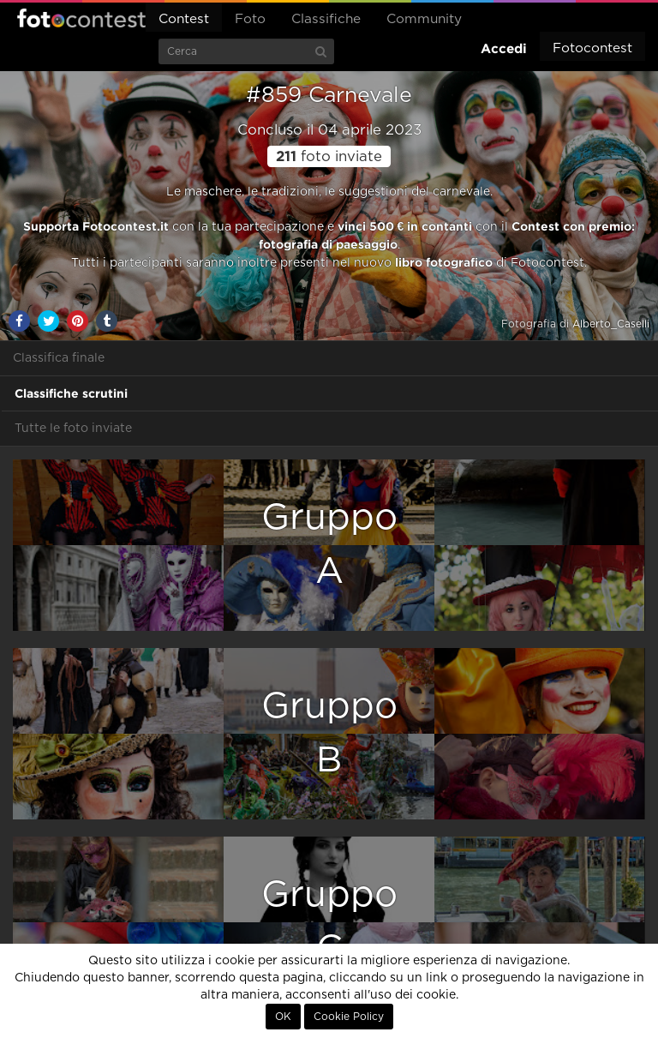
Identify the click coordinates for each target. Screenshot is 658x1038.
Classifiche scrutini (71, 393)
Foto (250, 19)
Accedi (504, 48)
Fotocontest (81, 18)
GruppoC (329, 922)
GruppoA (329, 545)
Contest (184, 19)
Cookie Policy (349, 1016)
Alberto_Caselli (610, 324)
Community (424, 19)
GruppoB (329, 733)
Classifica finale (59, 358)
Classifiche (326, 19)
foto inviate (329, 157)
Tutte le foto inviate (73, 429)
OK (283, 1016)
